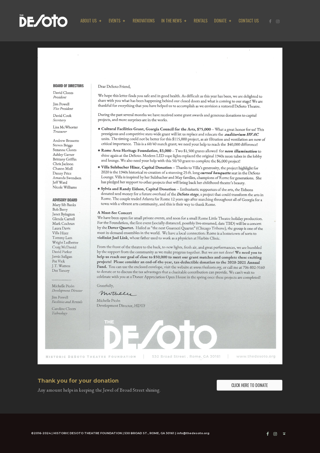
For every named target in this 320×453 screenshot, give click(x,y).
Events (117, 21)
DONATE (223, 21)
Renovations (144, 21)
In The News (174, 21)
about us (91, 21)
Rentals (200, 21)
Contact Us (249, 21)
